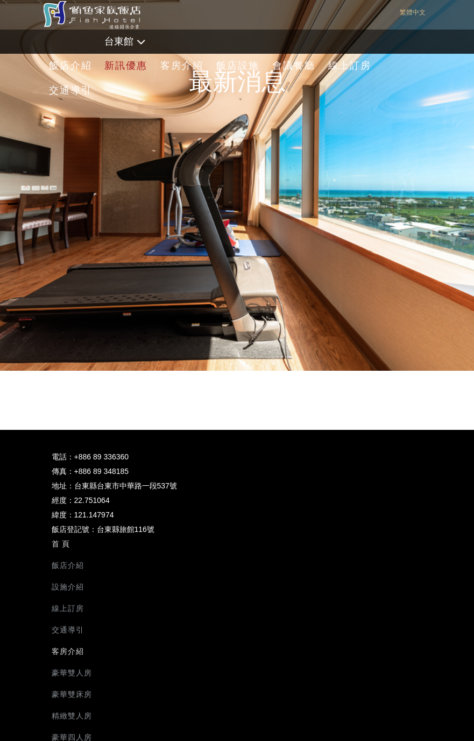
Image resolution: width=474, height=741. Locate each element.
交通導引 (70, 90)
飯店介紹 (70, 65)
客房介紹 (181, 65)
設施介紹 (68, 586)
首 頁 (61, 543)
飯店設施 (237, 65)
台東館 (118, 41)
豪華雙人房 (72, 672)
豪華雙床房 (72, 694)
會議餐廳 (293, 65)
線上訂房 (349, 65)
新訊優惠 (125, 65)
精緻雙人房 (72, 715)
